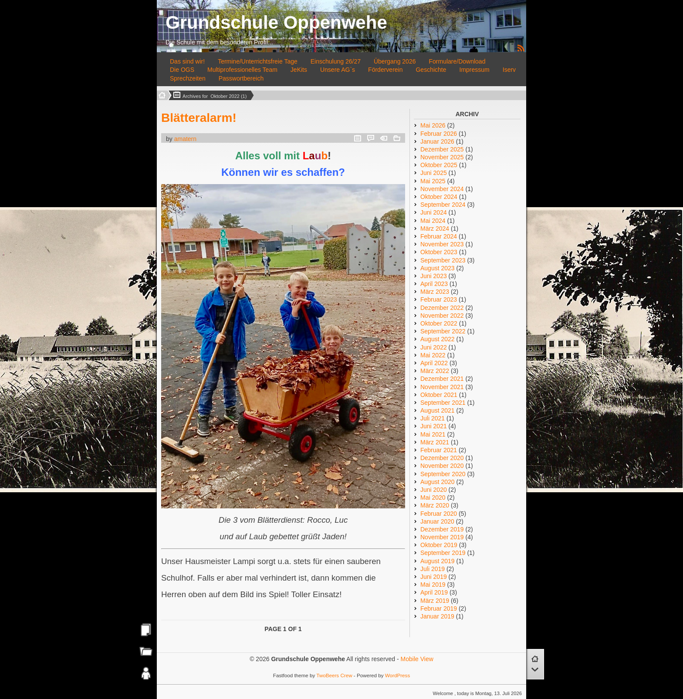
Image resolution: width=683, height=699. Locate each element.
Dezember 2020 (442, 457)
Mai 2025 (433, 181)
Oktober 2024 (438, 196)
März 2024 (434, 228)
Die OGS (182, 69)
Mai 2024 (433, 220)
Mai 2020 (433, 497)
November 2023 (442, 244)
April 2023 (434, 283)
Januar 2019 (437, 616)
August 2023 (437, 268)
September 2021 (443, 402)
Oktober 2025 (438, 164)
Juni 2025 (433, 172)
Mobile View (417, 658)
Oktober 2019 (438, 544)
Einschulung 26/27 (336, 61)
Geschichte (431, 69)
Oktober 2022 (438, 323)
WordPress (397, 675)
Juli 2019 (432, 568)
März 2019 (434, 600)
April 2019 (434, 592)
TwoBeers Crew (334, 675)
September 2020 (443, 473)
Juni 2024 (433, 212)
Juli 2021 (432, 418)
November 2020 (442, 465)
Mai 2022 (433, 355)
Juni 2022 (433, 347)
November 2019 (442, 537)
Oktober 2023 (438, 252)
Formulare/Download (457, 61)
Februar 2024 (438, 236)
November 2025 (442, 157)
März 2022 (434, 370)
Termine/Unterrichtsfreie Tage (258, 61)
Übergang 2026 (395, 61)
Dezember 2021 (442, 378)
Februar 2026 (438, 133)
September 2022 (443, 331)
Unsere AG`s (337, 69)
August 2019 (437, 561)
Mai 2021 (433, 434)
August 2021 (437, 410)
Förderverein (385, 69)
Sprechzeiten (188, 78)
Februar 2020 (438, 513)
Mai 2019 (433, 584)
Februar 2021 (438, 450)
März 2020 (434, 505)
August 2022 (437, 339)
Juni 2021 (433, 426)
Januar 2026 (437, 141)
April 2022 (434, 363)
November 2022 (442, 315)
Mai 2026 (433, 125)
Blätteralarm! (199, 117)
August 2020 (437, 481)
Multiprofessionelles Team (242, 69)
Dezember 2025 (442, 149)
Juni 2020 (433, 489)
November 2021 (442, 386)
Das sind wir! (187, 61)
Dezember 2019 (442, 529)
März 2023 (434, 291)
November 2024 (442, 188)
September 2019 (443, 552)
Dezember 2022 (442, 307)
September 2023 (443, 260)
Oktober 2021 (438, 394)
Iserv (509, 69)
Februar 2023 (438, 299)
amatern (185, 138)
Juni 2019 (433, 576)
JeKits (299, 69)
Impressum (475, 69)
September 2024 (443, 204)
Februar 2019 (438, 608)
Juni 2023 (433, 275)
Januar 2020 (437, 521)
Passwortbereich (241, 78)
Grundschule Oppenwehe (276, 22)
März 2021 (434, 442)
